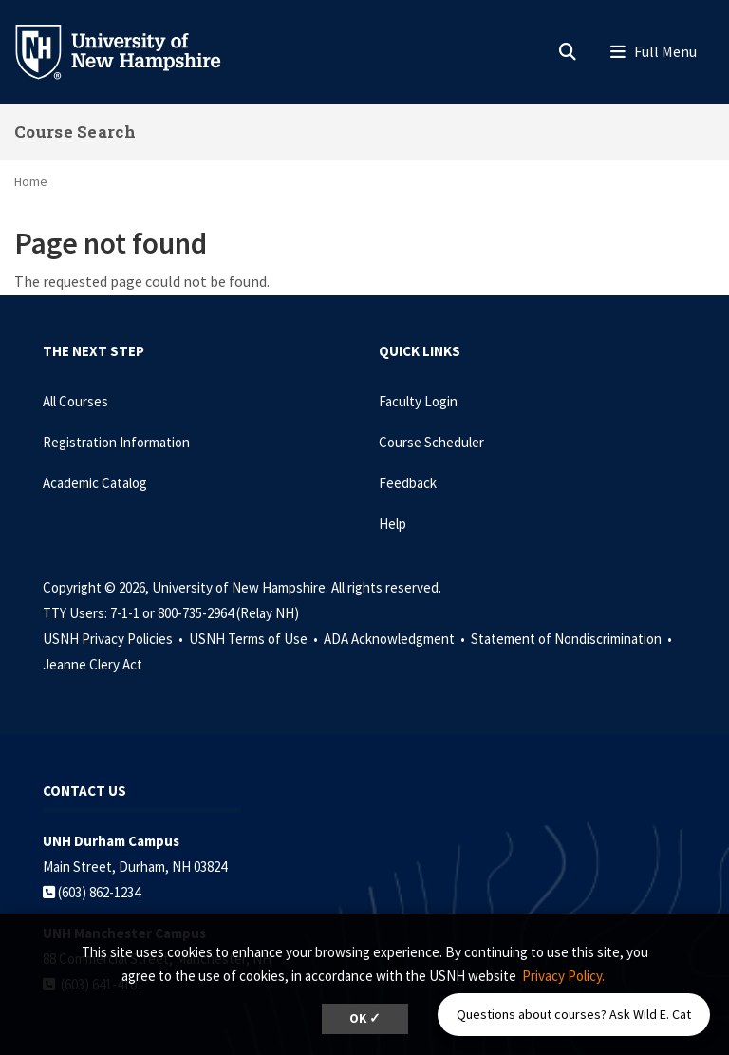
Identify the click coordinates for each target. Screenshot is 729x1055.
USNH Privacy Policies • (114, 639)
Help (392, 524)
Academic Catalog (95, 483)
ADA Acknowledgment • (396, 639)
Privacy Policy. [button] (563, 976)
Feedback (408, 483)
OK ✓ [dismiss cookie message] (365, 1018)
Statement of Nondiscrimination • (573, 639)
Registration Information (116, 442)
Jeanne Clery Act (92, 664)
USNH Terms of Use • (255, 639)
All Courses (75, 401)
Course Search (75, 131)
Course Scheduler (431, 442)
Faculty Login (418, 401)
